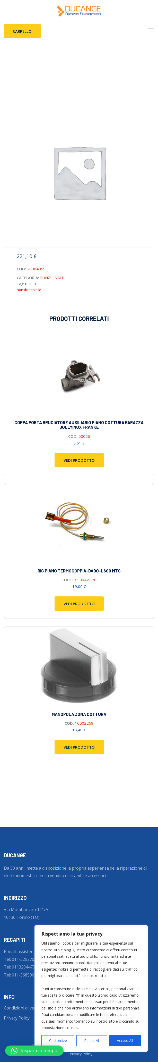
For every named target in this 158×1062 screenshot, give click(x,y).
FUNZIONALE (52, 277)
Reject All (92, 1040)
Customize (58, 1040)
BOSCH (31, 283)
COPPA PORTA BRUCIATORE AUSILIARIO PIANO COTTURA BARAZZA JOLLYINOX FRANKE (79, 425)
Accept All (125, 1040)
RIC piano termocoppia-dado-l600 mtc (79, 570)
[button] (34, 1051)
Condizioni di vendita (24, 1008)
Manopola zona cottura (79, 714)
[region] (91, 988)
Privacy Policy (17, 1018)
